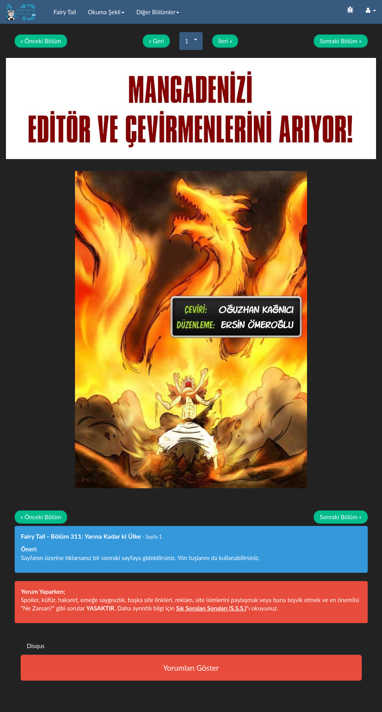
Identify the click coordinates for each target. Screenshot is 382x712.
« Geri (156, 40)
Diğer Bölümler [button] (158, 11)
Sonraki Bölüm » (340, 40)
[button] (371, 10)
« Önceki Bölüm (41, 40)
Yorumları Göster (191, 667)
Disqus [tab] (36, 645)
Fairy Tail (65, 11)
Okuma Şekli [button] (106, 11)
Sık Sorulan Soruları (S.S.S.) (211, 608)
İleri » (225, 40)
